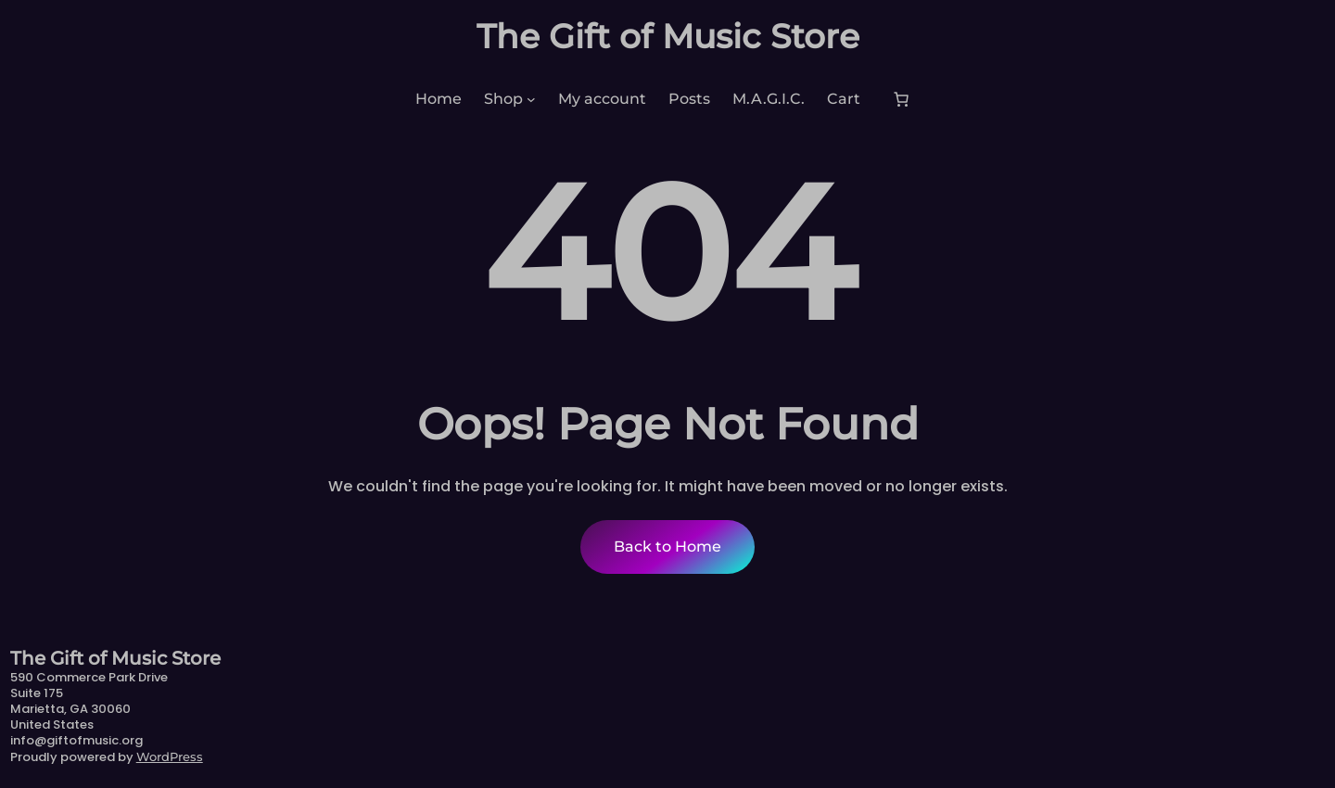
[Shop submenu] (531, 99)
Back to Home (667, 546)
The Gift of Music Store (668, 36)
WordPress (169, 756)
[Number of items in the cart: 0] (901, 99)
